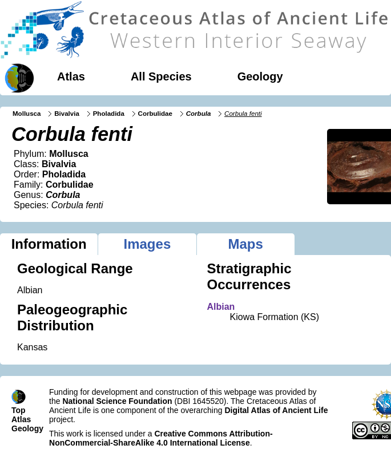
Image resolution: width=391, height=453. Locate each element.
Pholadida (108, 113)
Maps (245, 244)
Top (18, 410)
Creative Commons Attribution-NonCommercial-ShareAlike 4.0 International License (161, 438)
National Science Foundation (117, 401)
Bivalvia (66, 113)
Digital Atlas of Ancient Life (276, 410)
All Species (161, 76)
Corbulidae (155, 113)
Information (49, 244)
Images (147, 244)
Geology (260, 76)
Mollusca (27, 113)
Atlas (71, 76)
